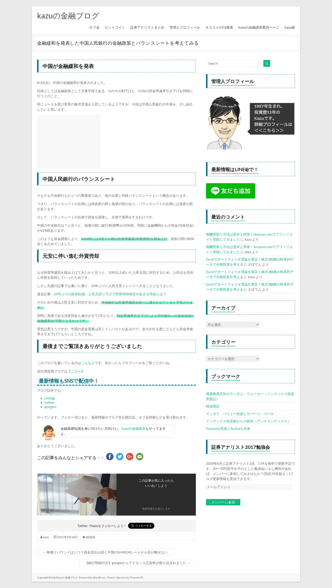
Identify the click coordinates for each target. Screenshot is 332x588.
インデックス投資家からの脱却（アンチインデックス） (248, 421)
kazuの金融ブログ (68, 15)
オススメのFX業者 (219, 27)
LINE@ (49, 398)
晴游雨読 (213, 406)
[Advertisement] (69, 141)
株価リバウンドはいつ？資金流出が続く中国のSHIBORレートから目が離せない (105, 552)
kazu (46, 537)
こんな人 (88, 363)
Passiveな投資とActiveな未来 (228, 428)
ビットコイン (115, 27)
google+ (50, 407)
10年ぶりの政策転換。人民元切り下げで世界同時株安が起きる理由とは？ (110, 294)
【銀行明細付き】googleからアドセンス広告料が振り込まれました (137, 563)
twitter (49, 402)
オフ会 (94, 27)
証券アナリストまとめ (147, 27)
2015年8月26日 (67, 537)
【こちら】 (76, 371)
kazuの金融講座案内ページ (258, 27)
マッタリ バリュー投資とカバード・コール (240, 414)
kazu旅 (290, 27)
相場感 (90, 537)
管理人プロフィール (185, 27)
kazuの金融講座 (133, 428)
